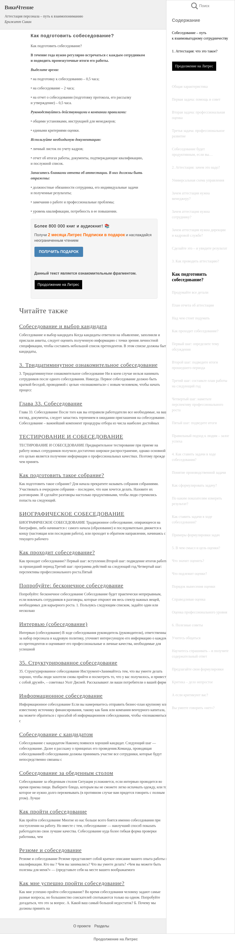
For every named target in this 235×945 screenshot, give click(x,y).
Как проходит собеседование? (57, 552)
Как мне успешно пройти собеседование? (72, 883)
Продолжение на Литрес (194, 66)
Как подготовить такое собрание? (61, 475)
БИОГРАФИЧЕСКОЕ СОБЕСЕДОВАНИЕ (72, 514)
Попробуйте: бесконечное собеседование (71, 585)
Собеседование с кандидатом (56, 734)
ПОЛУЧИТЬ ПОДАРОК (59, 252)
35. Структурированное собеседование (68, 663)
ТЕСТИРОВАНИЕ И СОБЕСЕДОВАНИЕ (71, 437)
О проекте (82, 926)
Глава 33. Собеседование (50, 403)
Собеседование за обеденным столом (66, 773)
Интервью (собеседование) (53, 624)
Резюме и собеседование (50, 850)
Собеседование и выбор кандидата (63, 326)
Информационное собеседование (61, 696)
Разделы (101, 926)
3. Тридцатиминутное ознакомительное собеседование (88, 365)
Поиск (200, 6)
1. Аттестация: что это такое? (195, 51)
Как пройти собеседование (53, 811)
